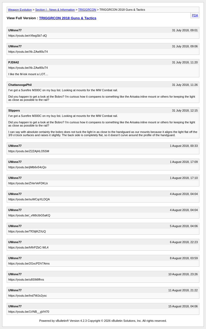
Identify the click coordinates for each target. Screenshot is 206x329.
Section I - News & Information (55, 9)
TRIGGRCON (87, 9)
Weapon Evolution (20, 9)
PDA (195, 15)
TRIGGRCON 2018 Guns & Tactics (67, 18)
